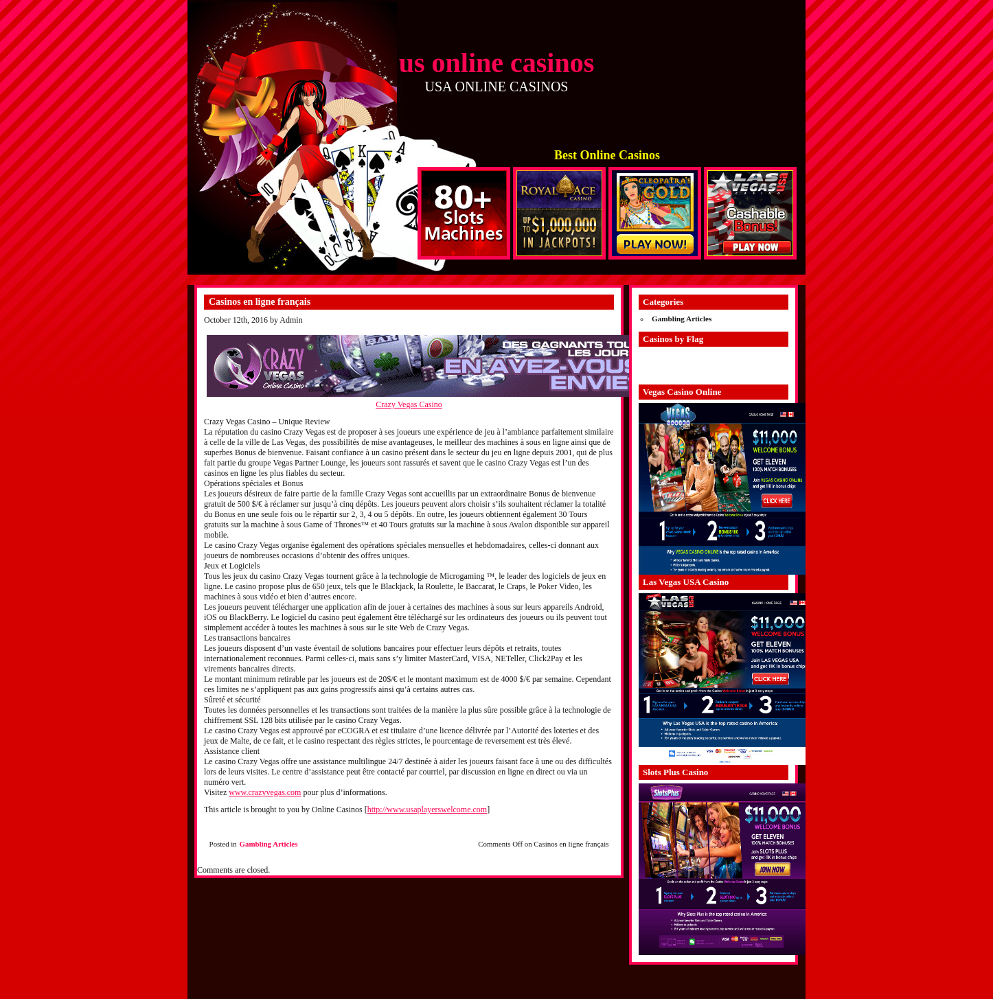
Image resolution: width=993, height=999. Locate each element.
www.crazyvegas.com (265, 792)
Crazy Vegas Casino (409, 404)
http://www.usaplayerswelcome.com (427, 809)
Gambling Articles (269, 844)
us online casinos (497, 62)
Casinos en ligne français (259, 302)
